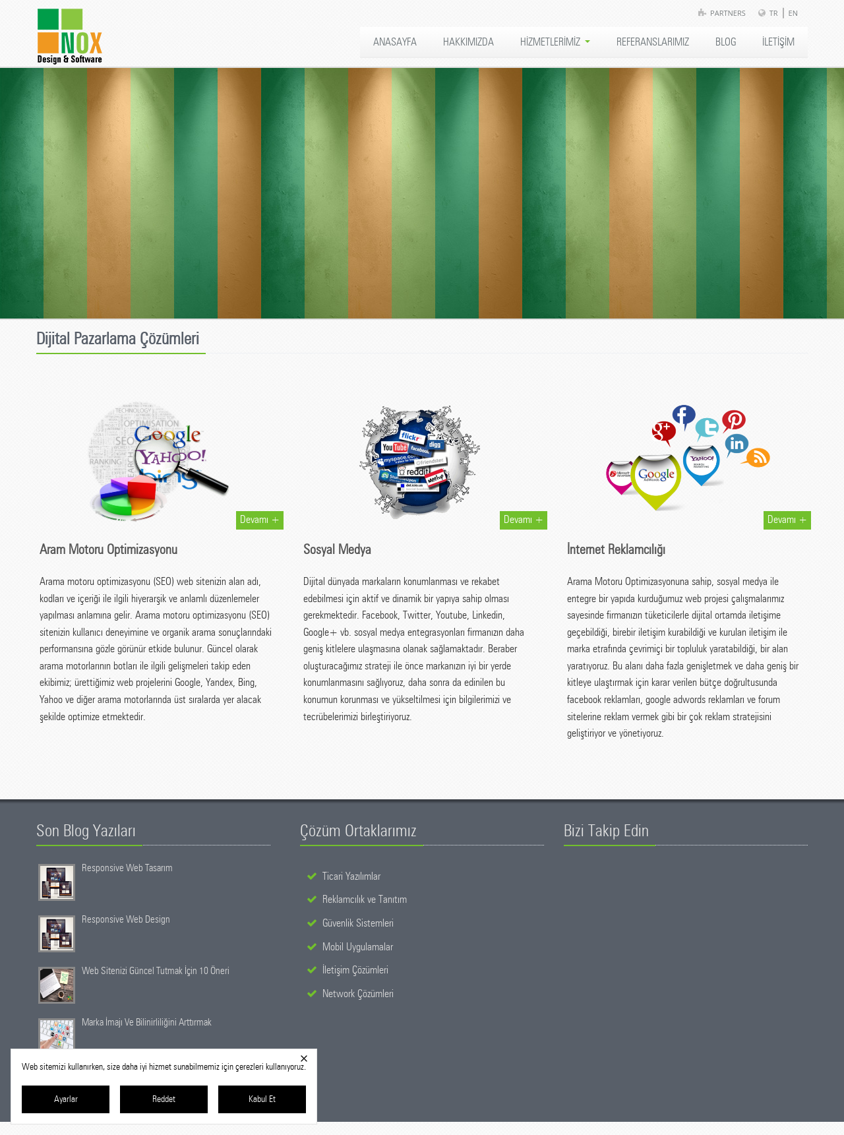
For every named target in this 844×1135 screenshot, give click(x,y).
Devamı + (260, 519)
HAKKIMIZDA (468, 42)
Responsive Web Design (126, 920)
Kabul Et (262, 1099)
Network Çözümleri (358, 994)
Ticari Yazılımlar (351, 876)
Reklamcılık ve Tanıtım (364, 899)
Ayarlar (66, 1099)
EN (793, 13)
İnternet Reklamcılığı (616, 550)
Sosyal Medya (337, 550)
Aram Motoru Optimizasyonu (108, 550)
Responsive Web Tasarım (127, 868)
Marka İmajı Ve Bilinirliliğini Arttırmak (147, 1023)
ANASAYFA (395, 42)
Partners (728, 13)
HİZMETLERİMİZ (555, 42)
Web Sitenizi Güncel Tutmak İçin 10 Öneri (155, 971)
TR (773, 13)
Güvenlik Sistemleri (358, 923)
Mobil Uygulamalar (357, 947)
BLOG (725, 42)
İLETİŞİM (778, 42)
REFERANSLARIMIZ (653, 42)
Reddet (163, 1099)
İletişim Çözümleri (355, 970)
